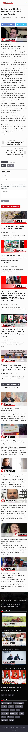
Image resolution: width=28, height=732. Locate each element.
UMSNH (11, 719)
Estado (12, 709)
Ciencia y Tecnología (18, 702)
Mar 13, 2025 (14, 372)
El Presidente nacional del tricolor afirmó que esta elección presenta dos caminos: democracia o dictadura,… (12, 344)
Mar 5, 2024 (14, 339)
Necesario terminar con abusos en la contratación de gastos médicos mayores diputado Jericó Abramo (13, 367)
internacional (5, 712)
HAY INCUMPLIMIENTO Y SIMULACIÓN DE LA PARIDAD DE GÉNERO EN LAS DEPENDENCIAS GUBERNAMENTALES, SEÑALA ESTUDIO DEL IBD (13, 295)
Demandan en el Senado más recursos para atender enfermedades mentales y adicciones (14, 540)
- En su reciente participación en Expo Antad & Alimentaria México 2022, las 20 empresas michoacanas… (12, 270)
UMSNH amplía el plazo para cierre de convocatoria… (13, 667)
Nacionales (12, 162)
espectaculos (19, 706)
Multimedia (10, 716)
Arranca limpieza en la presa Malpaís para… (11, 629)
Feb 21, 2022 (14, 232)
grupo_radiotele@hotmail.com (11, 606)
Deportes (11, 706)
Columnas (4, 706)
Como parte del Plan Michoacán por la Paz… (11, 648)
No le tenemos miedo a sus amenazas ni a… (11, 687)
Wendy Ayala (5, 232)
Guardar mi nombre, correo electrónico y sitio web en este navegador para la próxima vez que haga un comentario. (14, 186)
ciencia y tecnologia (6, 702)
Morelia (3, 716)
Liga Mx (22, 712)
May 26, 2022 (14, 266)
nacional (17, 716)
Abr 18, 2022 (14, 303)
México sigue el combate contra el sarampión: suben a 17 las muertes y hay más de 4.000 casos (13, 574)
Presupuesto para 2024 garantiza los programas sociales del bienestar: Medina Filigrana (13, 442)
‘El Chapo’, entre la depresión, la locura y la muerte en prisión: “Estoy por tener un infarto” (13, 506)
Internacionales (13, 712)
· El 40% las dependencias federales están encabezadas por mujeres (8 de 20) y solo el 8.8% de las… (13, 308)
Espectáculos (5, 709)
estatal (17, 709)
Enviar (5, 201)
